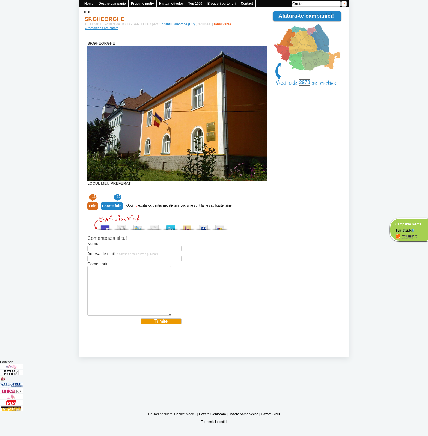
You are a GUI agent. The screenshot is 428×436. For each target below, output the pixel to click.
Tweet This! (138, 226)
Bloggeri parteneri (221, 3)
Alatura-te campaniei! (308, 16)
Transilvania (219, 24)
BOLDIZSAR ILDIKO (136, 24)
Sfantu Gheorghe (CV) (178, 24)
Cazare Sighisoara (212, 422)
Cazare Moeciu (185, 422)
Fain (93, 206)
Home (88, 3)
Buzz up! (187, 226)
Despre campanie (112, 3)
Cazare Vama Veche (243, 422)
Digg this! (121, 226)
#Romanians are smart (101, 28)
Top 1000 (195, 3)
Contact (247, 3)
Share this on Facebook (105, 226)
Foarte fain (112, 206)
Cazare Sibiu (270, 422)
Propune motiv (142, 3)
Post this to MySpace (203, 226)
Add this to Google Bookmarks (220, 226)
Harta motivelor (171, 3)
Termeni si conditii (214, 430)
